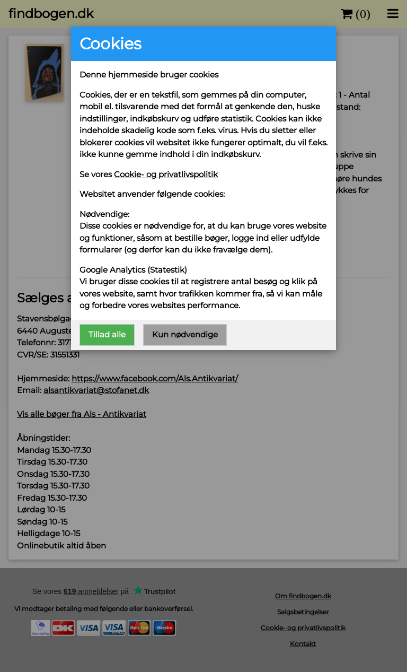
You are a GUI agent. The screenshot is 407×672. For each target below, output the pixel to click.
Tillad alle (107, 334)
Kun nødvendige (185, 334)
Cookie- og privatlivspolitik (166, 174)
